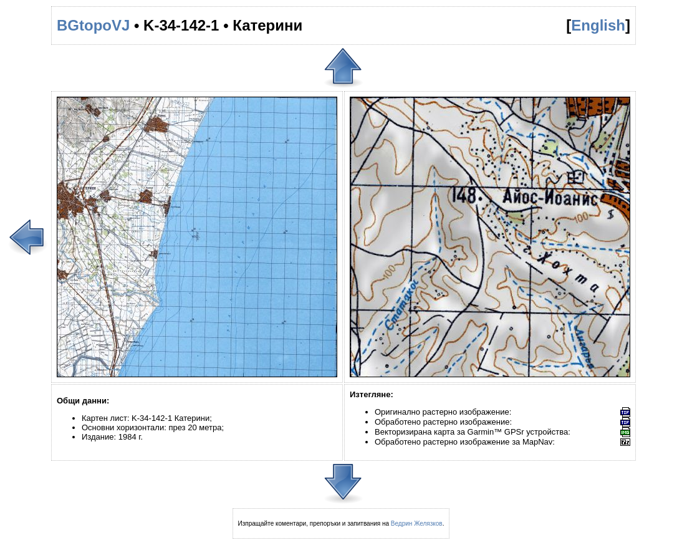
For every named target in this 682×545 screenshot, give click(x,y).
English (598, 25)
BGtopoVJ (93, 25)
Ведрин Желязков (417, 523)
